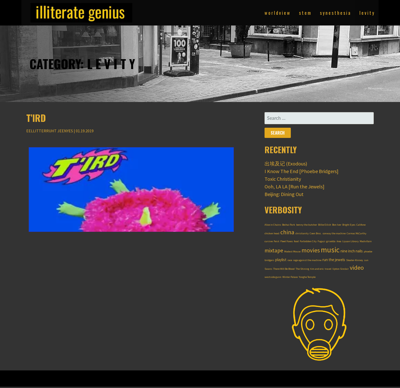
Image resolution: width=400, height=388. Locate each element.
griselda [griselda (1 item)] (330, 241)
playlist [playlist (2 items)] (280, 259)
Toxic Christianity (283, 179)
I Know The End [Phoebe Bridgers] (302, 171)
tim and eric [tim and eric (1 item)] (317, 268)
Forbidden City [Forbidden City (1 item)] (308, 241)
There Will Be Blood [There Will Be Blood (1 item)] (284, 268)
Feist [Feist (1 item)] (276, 241)
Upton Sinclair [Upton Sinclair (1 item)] (340, 268)
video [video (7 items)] (357, 267)
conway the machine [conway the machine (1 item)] (334, 233)
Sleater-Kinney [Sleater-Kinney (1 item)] (354, 260)
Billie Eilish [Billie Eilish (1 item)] (324, 224)
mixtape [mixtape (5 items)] (274, 250)
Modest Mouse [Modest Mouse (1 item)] (292, 251)
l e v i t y (366, 12)
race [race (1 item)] (290, 260)
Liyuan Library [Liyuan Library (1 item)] (350, 241)
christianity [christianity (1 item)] (302, 233)
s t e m (305, 12)
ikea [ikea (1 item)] (338, 241)
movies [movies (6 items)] (311, 250)
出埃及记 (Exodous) (286, 163)
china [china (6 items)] (287, 232)
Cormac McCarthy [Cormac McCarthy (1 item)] (356, 233)
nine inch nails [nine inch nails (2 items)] (352, 251)
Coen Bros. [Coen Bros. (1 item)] (316, 233)
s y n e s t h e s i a (335, 12)
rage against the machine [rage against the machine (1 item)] (307, 260)
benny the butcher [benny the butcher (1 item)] (306, 224)
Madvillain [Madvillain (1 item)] (366, 241)
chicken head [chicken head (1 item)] (272, 233)
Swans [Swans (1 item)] (268, 268)
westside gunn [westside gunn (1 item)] (273, 277)
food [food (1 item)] (296, 241)
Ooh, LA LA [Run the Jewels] (294, 186)
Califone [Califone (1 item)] (361, 224)
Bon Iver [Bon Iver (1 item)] (336, 224)
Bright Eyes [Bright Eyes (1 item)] (348, 224)
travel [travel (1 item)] (328, 268)
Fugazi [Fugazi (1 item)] (321, 241)
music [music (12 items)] (330, 249)
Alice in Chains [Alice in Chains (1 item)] (273, 224)
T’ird (36, 117)
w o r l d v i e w (277, 12)
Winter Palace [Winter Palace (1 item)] (290, 277)
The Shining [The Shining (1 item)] (302, 268)
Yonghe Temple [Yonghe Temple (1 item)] (307, 277)
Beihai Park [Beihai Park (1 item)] (288, 224)
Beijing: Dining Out (284, 194)
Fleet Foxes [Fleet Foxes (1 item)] (286, 241)
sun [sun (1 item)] (366, 260)
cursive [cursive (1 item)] (269, 241)
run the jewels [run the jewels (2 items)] (333, 259)
